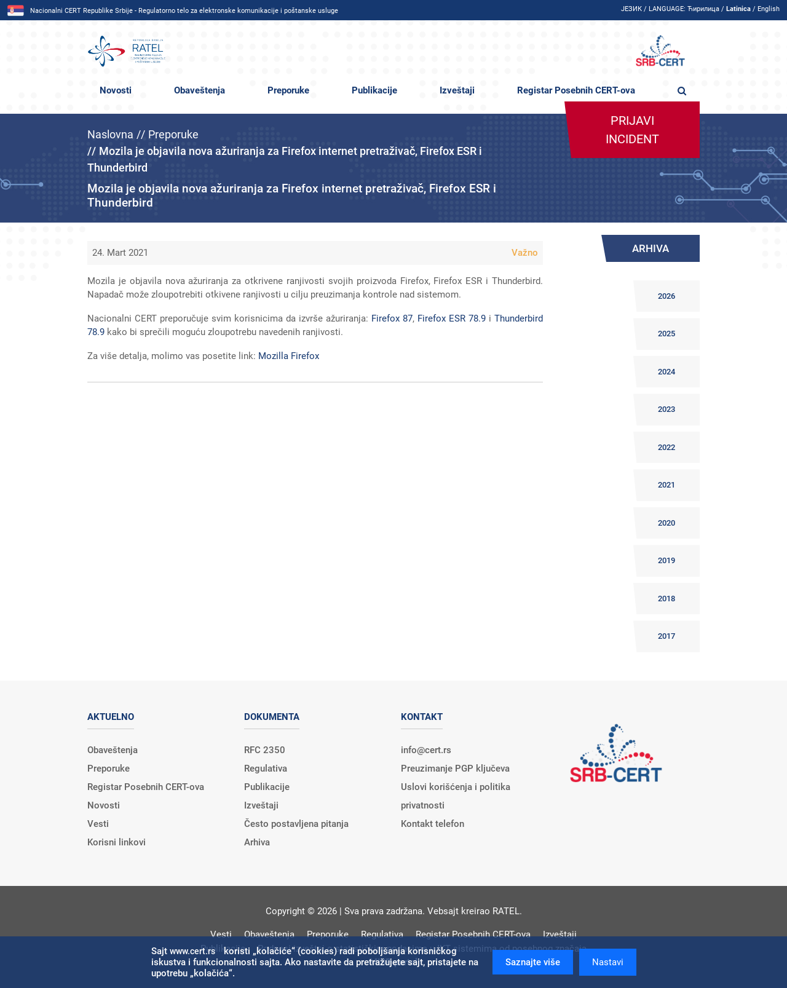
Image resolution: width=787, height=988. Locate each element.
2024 (666, 371)
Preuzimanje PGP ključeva (455, 768)
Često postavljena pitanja (296, 823)
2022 (666, 447)
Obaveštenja (199, 90)
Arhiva (257, 842)
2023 (666, 409)
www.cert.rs (192, 951)
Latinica (738, 9)
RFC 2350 (264, 750)
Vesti (98, 823)
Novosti (116, 90)
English (768, 9)
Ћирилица (703, 9)
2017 (666, 636)
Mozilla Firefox (288, 356)
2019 (666, 560)
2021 (666, 484)
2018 (666, 598)
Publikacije (374, 90)
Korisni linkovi (116, 842)
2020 (666, 523)
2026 (666, 296)
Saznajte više (532, 962)
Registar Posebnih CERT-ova (576, 90)
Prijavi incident (632, 129)
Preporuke (288, 90)
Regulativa (265, 768)
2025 (666, 333)
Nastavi (607, 962)
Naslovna (110, 134)
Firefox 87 (392, 318)
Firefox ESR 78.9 (451, 318)
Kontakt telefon (432, 823)
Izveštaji (457, 90)
